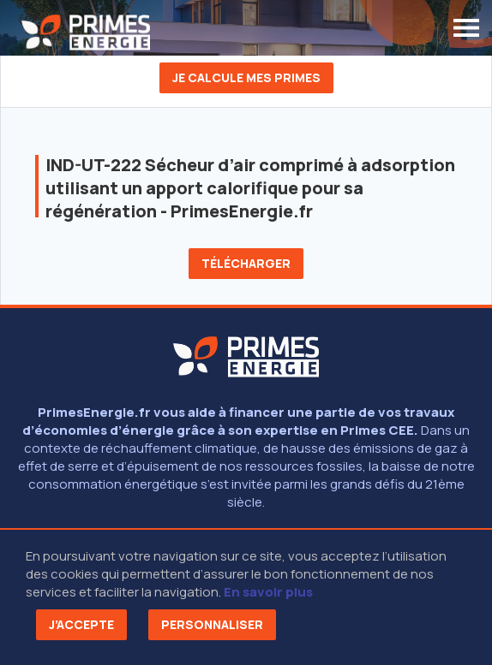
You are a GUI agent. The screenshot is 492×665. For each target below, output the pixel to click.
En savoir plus (268, 592)
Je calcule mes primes (246, 77)
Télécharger (246, 263)
